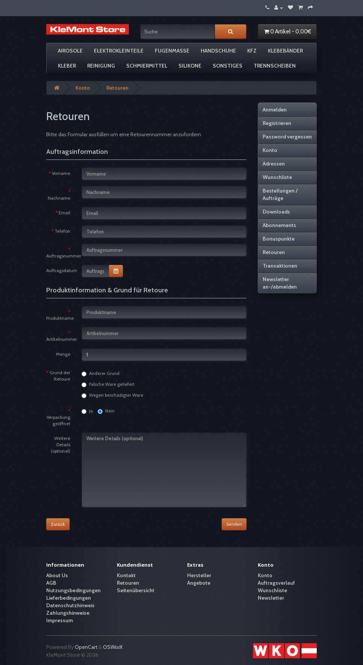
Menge (63, 354)
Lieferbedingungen (68, 597)
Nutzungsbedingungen (73, 590)
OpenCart (86, 647)
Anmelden (275, 109)
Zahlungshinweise (67, 612)
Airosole (70, 50)
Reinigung (101, 65)
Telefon (62, 231)
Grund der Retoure (60, 376)
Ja (87, 411)
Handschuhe (218, 50)
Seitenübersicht (135, 590)
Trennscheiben (275, 65)
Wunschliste (277, 177)
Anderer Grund (100, 373)
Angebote (198, 582)
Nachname (59, 198)
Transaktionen (280, 265)
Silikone (189, 65)
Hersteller (199, 575)
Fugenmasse (172, 50)
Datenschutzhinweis (70, 605)
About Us (57, 575)
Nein (106, 411)
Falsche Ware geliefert (108, 384)
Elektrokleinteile (119, 50)
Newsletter (271, 597)
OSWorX (113, 647)
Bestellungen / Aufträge (280, 194)
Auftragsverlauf (276, 582)
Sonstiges (227, 65)
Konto (83, 87)
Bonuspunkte (279, 238)
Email (64, 212)
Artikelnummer (61, 339)
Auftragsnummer (61, 256)
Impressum (59, 620)
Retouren (117, 87)
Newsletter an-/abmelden (280, 283)
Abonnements (279, 225)
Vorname (61, 173)
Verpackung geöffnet (58, 420)
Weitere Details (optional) (60, 444)
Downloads (276, 211)
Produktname (60, 318)
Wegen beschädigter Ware (112, 395)
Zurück (58, 524)
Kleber (67, 65)
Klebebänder (285, 50)
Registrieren (277, 123)
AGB (51, 582)
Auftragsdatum (61, 270)
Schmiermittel (146, 65)
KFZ (252, 50)
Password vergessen (287, 136)
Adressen (274, 163)
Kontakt (126, 575)
